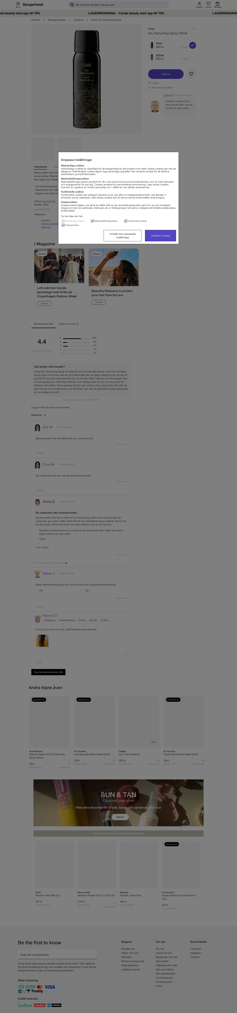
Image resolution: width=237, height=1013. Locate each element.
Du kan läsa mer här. (72, 216)
